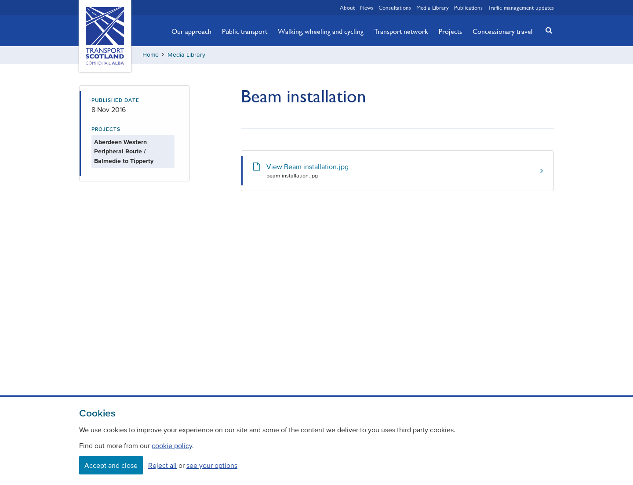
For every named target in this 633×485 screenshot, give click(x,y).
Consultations (394, 7)
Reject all (162, 465)
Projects (450, 31)
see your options (211, 465)
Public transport (244, 31)
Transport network (401, 31)
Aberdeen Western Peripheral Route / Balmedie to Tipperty (123, 151)
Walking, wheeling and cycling (321, 31)
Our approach (191, 31)
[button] (546, 30)
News (366, 7)
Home (150, 54)
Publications (468, 7)
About (347, 7)
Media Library (432, 7)
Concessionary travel (503, 31)
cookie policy (172, 445)
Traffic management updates (521, 7)
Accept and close (111, 465)
